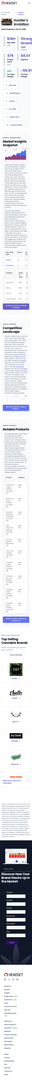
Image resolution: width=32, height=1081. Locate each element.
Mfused (16, 356)
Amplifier (7, 1048)
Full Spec (23, 361)
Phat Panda (20, 367)
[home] (9, 3)
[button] (29, 3)
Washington (10, 265)
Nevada (8, 260)
